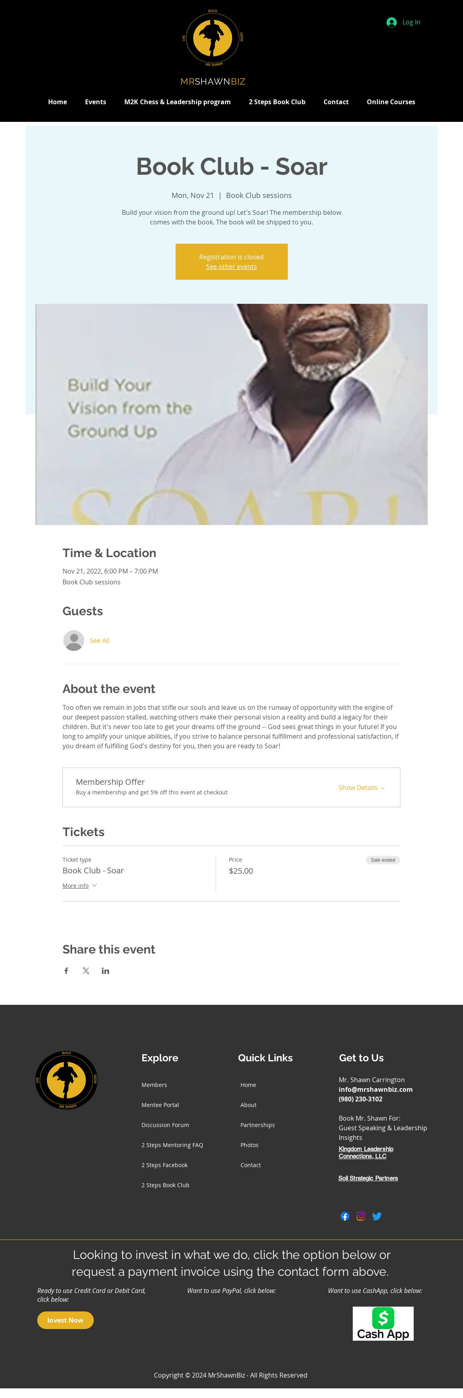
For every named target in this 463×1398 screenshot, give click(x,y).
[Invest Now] (65, 1320)
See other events (231, 266)
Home (248, 1085)
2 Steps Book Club (166, 1185)
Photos (250, 1145)
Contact (251, 1165)
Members (154, 1085)
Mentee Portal (160, 1105)
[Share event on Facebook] (66, 971)
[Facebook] (345, 1216)
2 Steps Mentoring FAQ (172, 1145)
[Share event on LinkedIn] (105, 971)
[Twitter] (377, 1216)
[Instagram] (361, 1216)
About (249, 1105)
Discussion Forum (165, 1125)
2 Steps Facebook (165, 1165)
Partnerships (258, 1125)
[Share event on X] (86, 971)
